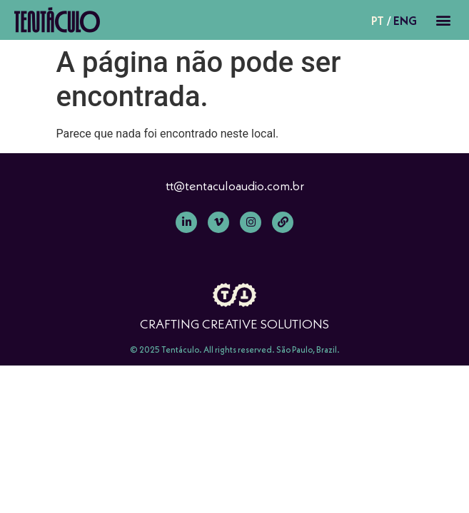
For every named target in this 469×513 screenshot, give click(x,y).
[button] (443, 20)
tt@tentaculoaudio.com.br (235, 185)
